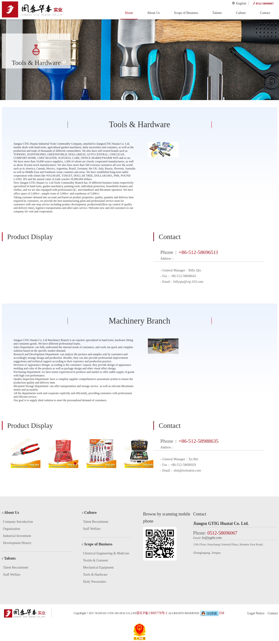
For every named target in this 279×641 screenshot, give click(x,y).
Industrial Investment (17, 536)
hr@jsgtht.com (212, 538)
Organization (11, 529)
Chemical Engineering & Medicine (106, 553)
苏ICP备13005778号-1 (152, 613)
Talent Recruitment (15, 567)
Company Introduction (18, 521)
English (239, 3)
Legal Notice (256, 613)
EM (221, 613)
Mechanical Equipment (98, 567)
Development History (17, 543)
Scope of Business (186, 13)
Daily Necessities (94, 581)
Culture (241, 13)
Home (129, 13)
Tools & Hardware (95, 574)
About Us (153, 13)
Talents (217, 13)
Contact (265, 13)
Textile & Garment (95, 560)
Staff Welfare (11, 574)
